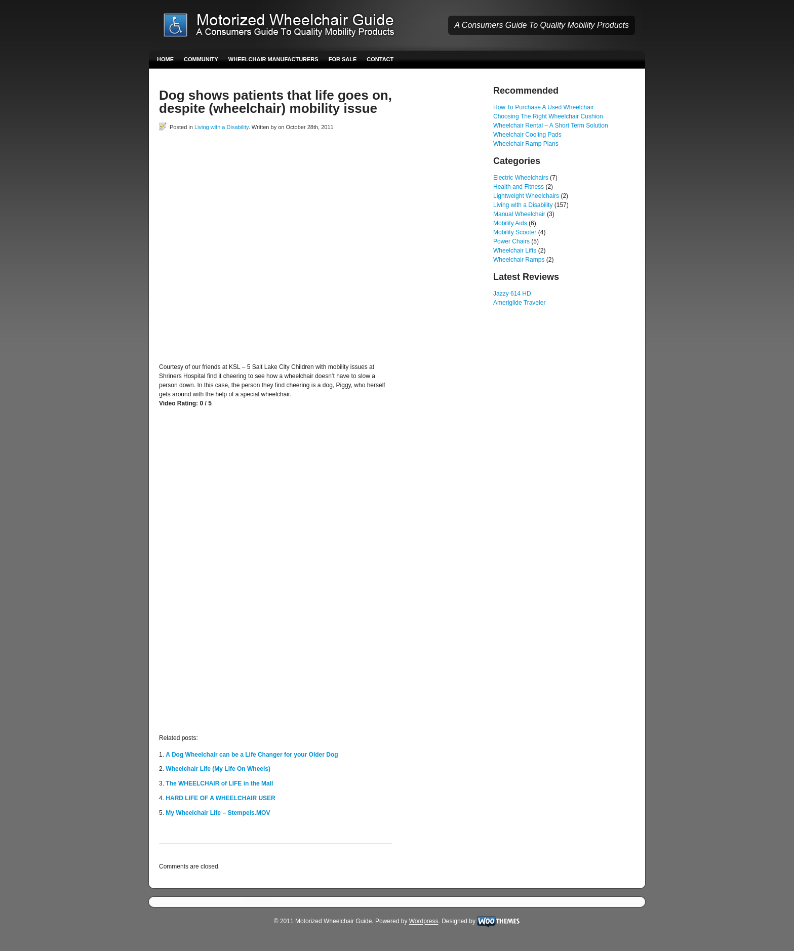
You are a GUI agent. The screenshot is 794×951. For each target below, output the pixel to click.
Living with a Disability (221, 127)
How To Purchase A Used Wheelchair (543, 107)
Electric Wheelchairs (520, 177)
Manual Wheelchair (519, 214)
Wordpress (424, 921)
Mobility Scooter (514, 232)
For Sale (343, 59)
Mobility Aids (510, 223)
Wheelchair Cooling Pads (527, 134)
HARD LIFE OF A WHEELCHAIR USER (220, 798)
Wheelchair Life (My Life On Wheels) (218, 768)
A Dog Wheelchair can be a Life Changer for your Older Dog (252, 754)
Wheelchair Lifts (514, 250)
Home (165, 59)
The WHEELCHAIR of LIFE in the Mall (219, 783)
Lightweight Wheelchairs (526, 195)
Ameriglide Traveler (519, 302)
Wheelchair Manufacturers (273, 59)
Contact (380, 59)
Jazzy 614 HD (512, 293)
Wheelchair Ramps (518, 259)
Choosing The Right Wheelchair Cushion (548, 116)
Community (201, 59)
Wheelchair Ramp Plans (526, 143)
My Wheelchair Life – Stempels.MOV (218, 812)
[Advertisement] (277, 154)
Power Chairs (511, 241)
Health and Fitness (518, 186)
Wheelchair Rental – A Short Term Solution (550, 125)
